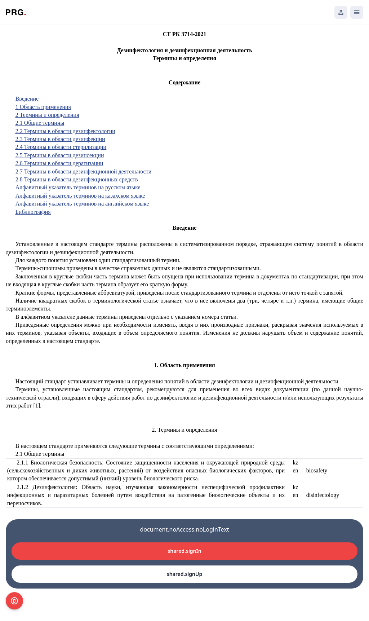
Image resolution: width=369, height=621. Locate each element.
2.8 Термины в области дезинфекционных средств (76, 179)
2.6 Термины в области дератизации (59, 163)
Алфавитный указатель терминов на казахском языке (80, 196)
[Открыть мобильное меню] (356, 12)
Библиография (33, 212)
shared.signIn (184, 550)
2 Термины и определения (47, 115)
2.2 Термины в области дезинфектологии (65, 131)
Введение (27, 99)
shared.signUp (184, 574)
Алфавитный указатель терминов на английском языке (82, 204)
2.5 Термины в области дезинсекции (59, 155)
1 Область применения (43, 107)
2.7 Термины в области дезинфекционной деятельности (83, 171)
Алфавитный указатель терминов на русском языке (78, 187)
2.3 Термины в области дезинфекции (60, 139)
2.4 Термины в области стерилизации (60, 147)
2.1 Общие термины (40, 123)
